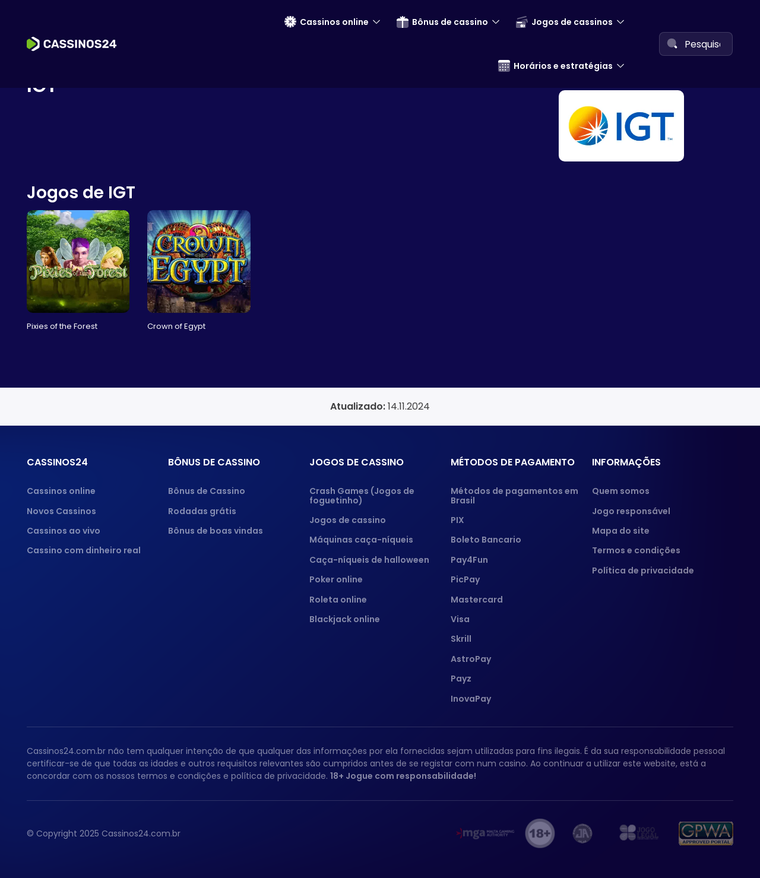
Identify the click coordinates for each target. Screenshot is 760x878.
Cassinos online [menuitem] (326, 22)
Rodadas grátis (202, 511)
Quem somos (621, 491)
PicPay (465, 579)
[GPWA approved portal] (706, 833)
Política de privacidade (643, 570)
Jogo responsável (631, 511)
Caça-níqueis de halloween (369, 560)
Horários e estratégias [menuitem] (555, 66)
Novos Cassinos (61, 511)
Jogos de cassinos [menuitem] (564, 22)
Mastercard (477, 600)
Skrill (461, 639)
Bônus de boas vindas (215, 531)
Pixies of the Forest (62, 326)
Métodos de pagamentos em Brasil (514, 495)
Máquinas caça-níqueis (361, 540)
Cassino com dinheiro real (84, 550)
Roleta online (338, 600)
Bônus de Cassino (206, 491)
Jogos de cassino (347, 520)
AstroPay (471, 659)
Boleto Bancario (486, 540)
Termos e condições (636, 550)
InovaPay (471, 699)
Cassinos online (61, 491)
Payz (461, 678)
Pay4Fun (469, 560)
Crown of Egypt (176, 326)
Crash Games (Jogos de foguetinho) (361, 495)
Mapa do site (621, 531)
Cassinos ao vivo (63, 531)
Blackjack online (344, 619)
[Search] (672, 43)
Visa (460, 619)
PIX (457, 520)
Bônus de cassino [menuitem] (442, 22)
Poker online (336, 579)
